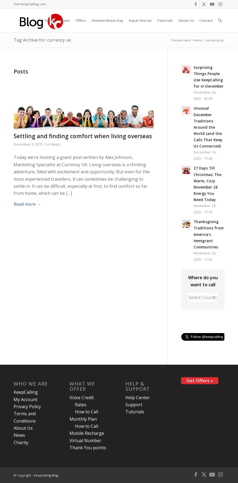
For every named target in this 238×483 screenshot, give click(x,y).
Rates (80, 405)
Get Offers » (199, 381)
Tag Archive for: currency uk (42, 40)
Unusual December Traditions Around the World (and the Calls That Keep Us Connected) (208, 127)
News (55, 144)
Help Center (137, 398)
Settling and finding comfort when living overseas (83, 136)
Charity (21, 442)
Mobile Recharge (87, 433)
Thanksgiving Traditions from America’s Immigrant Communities (209, 234)
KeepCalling (26, 392)
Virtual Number (85, 441)
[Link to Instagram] (220, 4)
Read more (27, 204)
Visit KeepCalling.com (30, 4)
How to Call (86, 412)
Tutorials (134, 412)
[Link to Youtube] (212, 4)
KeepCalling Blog (46, 475)
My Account (25, 399)
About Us (23, 428)
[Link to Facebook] (196, 4)
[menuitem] (30, 4)
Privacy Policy (27, 407)
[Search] (219, 20)
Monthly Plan (83, 419)
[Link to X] (204, 4)
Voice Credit (82, 398)
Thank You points (88, 448)
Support (133, 405)
